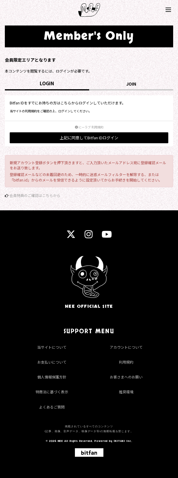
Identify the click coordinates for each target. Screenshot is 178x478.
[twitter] (71, 236)
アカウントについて (126, 347)
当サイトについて (51, 347)
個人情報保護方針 (51, 376)
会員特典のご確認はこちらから (34, 195)
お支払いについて (51, 361)
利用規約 (126, 361)
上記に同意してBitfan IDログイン (89, 138)
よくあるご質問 (52, 406)
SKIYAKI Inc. (123, 441)
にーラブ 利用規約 (89, 127)
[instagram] (88, 236)
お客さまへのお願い (126, 376)
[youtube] (107, 236)
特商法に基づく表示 (51, 391)
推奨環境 (126, 391)
